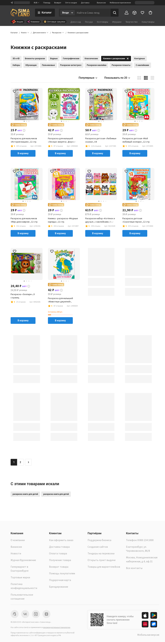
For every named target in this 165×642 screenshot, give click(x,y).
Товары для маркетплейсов (104, 566)
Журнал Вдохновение (23, 560)
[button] (78, 32)
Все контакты (134, 568)
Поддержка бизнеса (99, 540)
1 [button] (14, 462)
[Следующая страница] (28, 462)
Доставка (85, 2)
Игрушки (116, 21)
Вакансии (101, 2)
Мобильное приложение (120, 2)
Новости (16, 553)
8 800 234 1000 (145, 540)
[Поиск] (115, 13)
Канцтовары (148, 21)
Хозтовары (102, 21)
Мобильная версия (148, 634)
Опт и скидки (71, 2)
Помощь (46, 2)
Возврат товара (58, 566)
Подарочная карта (60, 580)
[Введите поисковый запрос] (93, 13)
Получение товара (60, 560)
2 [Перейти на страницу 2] (20, 462)
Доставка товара (59, 546)
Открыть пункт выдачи (101, 560)
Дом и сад (75, 21)
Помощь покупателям (62, 573)
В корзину (23, 153)
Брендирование (58, 586)
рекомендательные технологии (56, 627)
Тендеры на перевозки (101, 553)
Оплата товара (58, 553)
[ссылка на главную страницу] (20, 12)
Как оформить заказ (61, 540)
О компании (18, 540)
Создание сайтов (98, 546)
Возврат (57, 2)
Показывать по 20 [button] (117, 77)
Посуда (89, 21)
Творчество (132, 21)
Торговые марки (20, 577)
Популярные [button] (88, 77)
